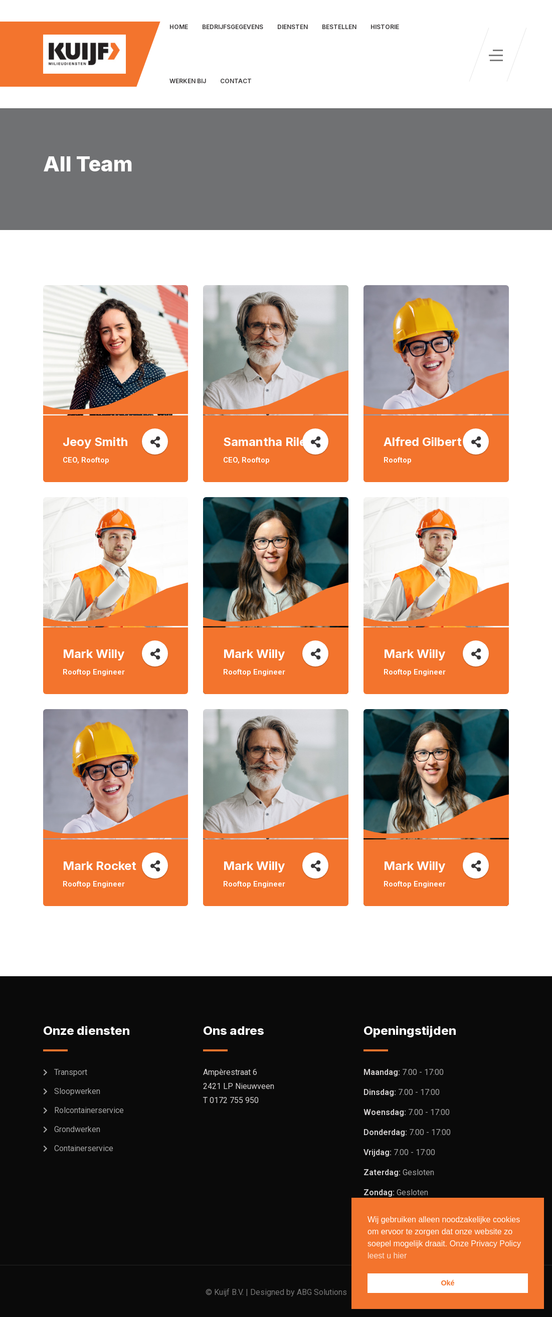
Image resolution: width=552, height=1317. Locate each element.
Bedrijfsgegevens (232, 27)
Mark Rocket (100, 865)
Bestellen (339, 27)
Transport (70, 1072)
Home (178, 27)
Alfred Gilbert (423, 441)
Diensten (292, 27)
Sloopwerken (77, 1091)
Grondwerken (77, 1129)
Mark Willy (94, 653)
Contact (236, 81)
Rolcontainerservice (89, 1110)
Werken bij (187, 81)
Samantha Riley (268, 441)
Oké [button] (447, 1283)
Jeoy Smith (95, 441)
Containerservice (83, 1148)
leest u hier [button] (387, 1255)
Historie (385, 27)
